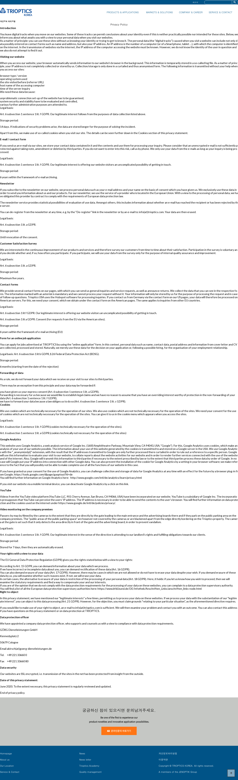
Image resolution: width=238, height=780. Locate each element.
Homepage (6, 753)
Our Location (7, 765)
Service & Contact (9, 771)
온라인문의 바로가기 (119, 730)
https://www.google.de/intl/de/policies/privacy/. (87, 503)
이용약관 (163, 759)
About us (5, 759)
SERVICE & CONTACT (220, 12)
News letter (85, 759)
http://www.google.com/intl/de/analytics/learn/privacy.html (106, 477)
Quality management (90, 771)
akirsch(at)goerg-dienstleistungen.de (29, 648)
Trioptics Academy (89, 765)
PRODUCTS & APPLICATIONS (123, 12)
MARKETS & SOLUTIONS (159, 12)
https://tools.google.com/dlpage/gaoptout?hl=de (43, 474)
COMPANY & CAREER (191, 12)
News (82, 753)
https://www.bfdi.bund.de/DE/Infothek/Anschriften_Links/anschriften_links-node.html (150, 588)
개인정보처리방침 (168, 753)
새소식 (195, 2)
